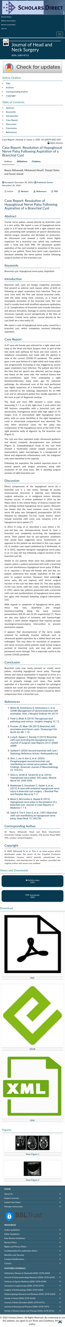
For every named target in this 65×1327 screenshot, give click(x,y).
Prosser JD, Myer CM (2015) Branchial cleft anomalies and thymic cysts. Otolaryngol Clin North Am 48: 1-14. (33, 729)
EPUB (32, 1049)
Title (8, 83)
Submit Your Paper (12, 1202)
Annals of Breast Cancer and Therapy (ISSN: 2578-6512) (29, 1311)
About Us (8, 1194)
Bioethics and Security (14, 1255)
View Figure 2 (32, 1180)
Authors (10, 87)
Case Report (12, 120)
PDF (32, 978)
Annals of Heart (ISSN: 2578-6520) (19, 1298)
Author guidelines (12, 1230)
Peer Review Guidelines (14, 1238)
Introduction (12, 116)
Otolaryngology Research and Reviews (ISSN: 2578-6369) (29, 1294)
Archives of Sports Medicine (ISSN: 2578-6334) (25, 1281)
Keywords (11, 112)
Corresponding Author (17, 91)
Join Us (4, 28)
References (11, 132)
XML (32, 1120)
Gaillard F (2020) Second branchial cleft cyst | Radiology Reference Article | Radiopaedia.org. (34, 752)
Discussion (11, 124)
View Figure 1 (32, 1154)
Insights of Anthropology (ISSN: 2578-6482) (23, 1290)
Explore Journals (11, 1198)
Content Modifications (14, 1259)
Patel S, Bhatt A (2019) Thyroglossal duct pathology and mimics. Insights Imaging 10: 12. (35, 720)
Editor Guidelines (12, 1234)
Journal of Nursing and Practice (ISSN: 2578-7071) (26, 1306)
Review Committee (8, 25)
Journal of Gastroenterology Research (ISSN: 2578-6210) (29, 1277)
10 (6, 599)
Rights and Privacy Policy (15, 1246)
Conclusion (11, 128)
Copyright (11, 95)
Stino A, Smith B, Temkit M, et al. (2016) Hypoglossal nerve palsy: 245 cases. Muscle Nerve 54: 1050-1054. (33, 778)
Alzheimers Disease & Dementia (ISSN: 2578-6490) (27, 1273)
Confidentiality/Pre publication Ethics (20, 1251)
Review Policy (6, 17)
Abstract (10, 108)
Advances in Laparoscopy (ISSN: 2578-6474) (24, 1285)
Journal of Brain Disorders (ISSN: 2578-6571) (24, 1302)
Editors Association (8, 21)
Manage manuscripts (13, 1206)
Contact (7, 1263)
